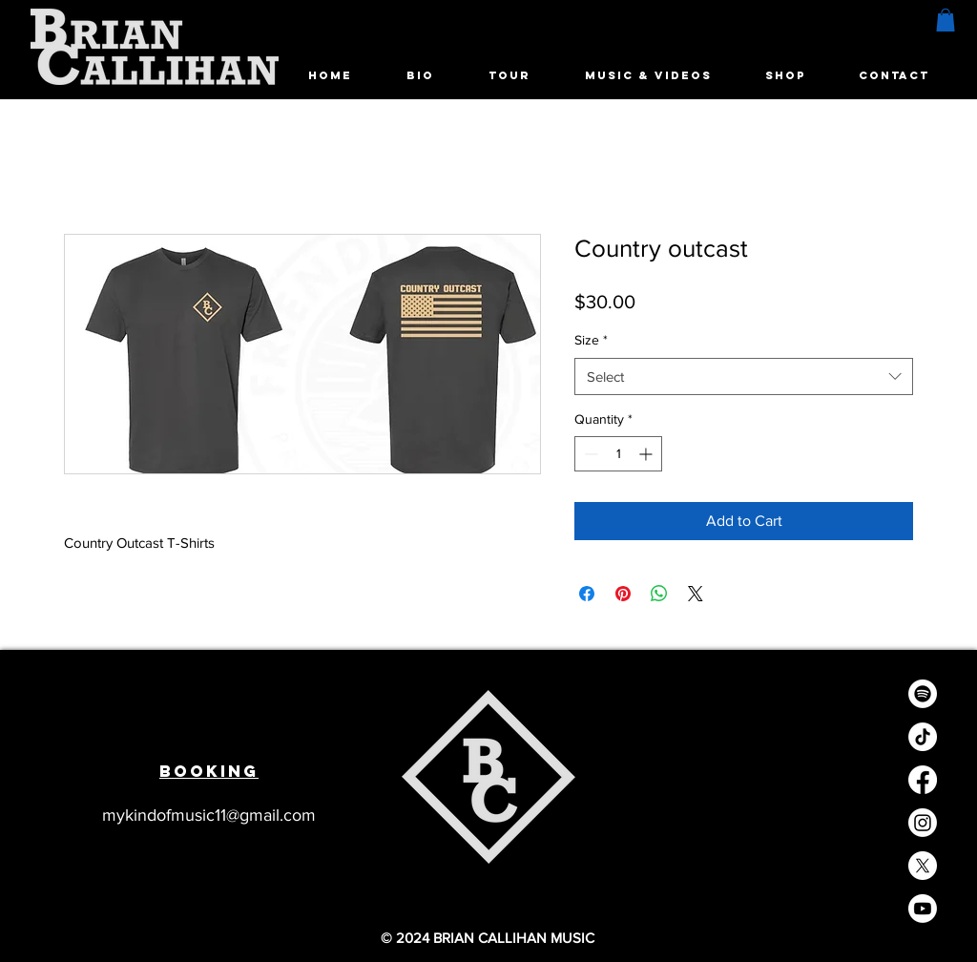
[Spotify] (922, 694)
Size (591, 339)
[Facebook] (922, 779)
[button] (945, 20)
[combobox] (743, 376)
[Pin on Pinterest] (623, 593)
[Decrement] (589, 454)
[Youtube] (922, 908)
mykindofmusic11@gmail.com (209, 815)
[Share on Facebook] (586, 593)
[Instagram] (922, 822)
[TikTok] (922, 736)
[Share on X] (695, 593)
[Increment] (647, 454)
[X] (922, 865)
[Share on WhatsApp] (659, 593)
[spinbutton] (618, 454)
